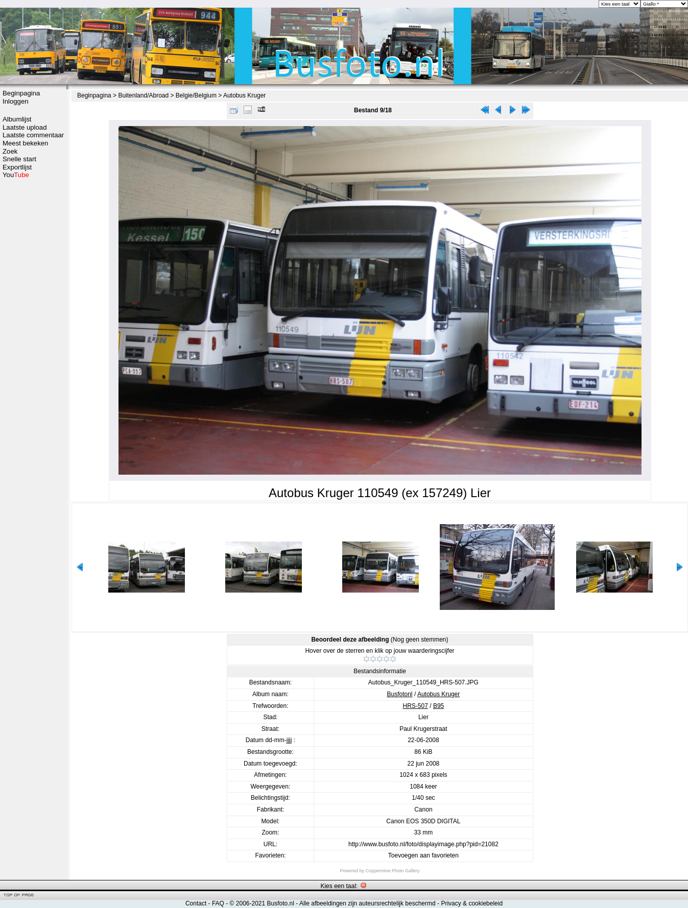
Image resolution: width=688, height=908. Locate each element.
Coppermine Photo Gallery (392, 870)
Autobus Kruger (244, 95)
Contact (195, 903)
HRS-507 (415, 705)
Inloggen (16, 101)
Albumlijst (17, 119)
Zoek (10, 151)
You (16, 175)
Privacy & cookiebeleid (472, 903)
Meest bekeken (25, 143)
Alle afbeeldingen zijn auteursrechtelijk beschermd (367, 903)
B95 (438, 705)
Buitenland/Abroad (143, 95)
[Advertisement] (33, 340)
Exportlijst (17, 167)
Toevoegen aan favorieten (423, 855)
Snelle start (19, 159)
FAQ (218, 903)
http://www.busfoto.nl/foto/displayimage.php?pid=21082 (423, 844)
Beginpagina (21, 93)
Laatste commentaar (33, 135)
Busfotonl (400, 694)
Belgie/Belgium (196, 95)
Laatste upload (25, 127)
